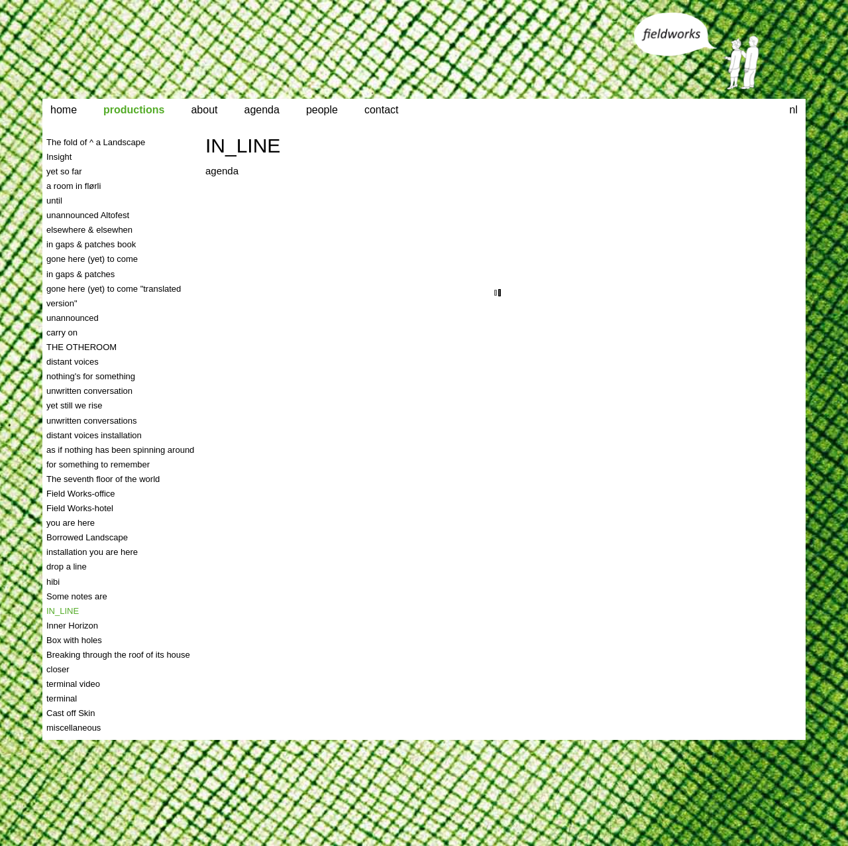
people (322, 109)
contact (381, 109)
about (204, 109)
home (63, 109)
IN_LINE (242, 145)
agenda (262, 109)
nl (794, 109)
